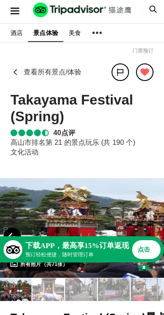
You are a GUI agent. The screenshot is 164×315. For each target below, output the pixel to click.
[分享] (120, 72)
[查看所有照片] (39, 264)
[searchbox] (152, 9)
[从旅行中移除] (145, 72)
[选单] (15, 11)
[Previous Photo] (12, 236)
